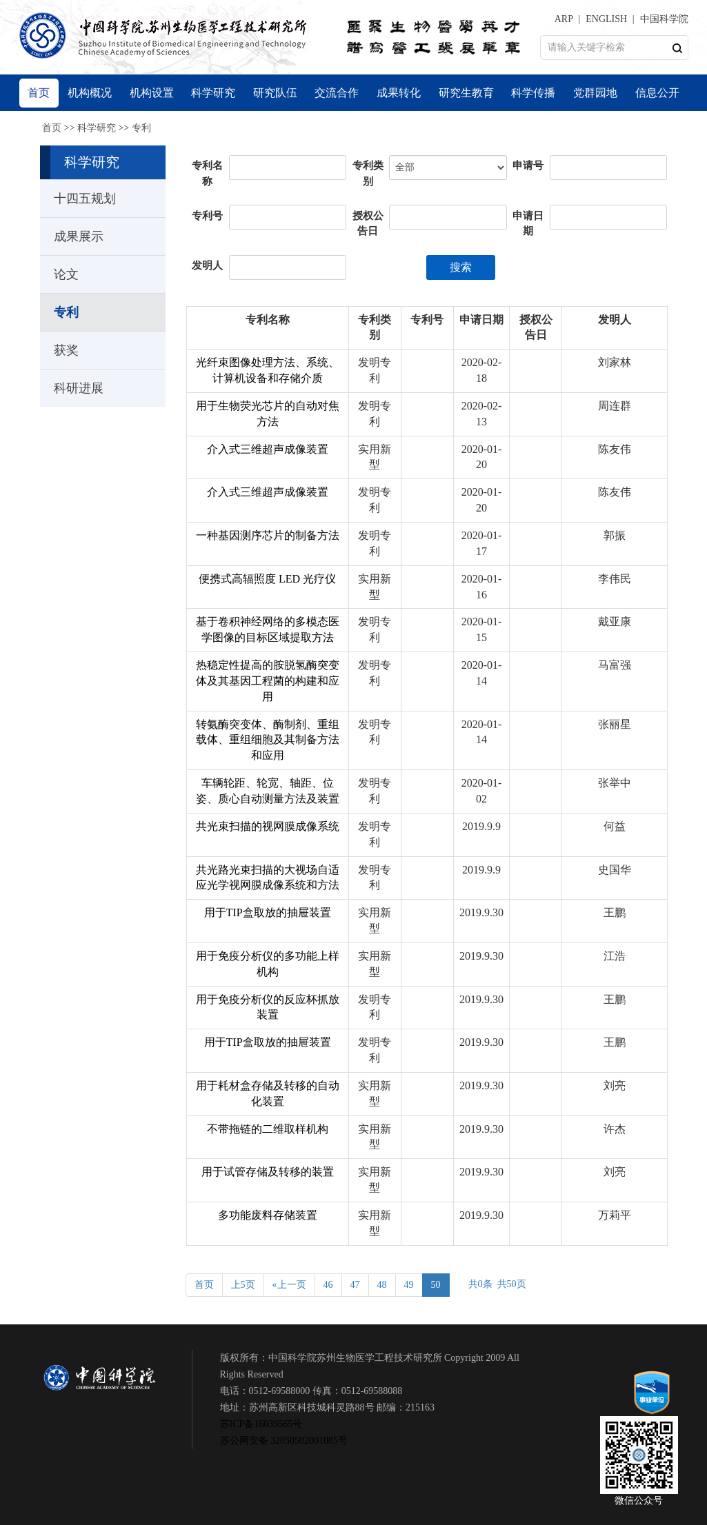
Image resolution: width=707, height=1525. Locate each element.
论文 (66, 274)
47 (355, 1285)
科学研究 (96, 128)
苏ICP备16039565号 (261, 1424)
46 (328, 1285)
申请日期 (528, 223)
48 (382, 1285)
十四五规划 (85, 198)
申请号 (528, 165)
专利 (141, 128)
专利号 (207, 215)
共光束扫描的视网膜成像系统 (267, 826)
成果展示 (78, 236)
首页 (51, 128)
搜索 (461, 267)
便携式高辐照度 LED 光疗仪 (267, 579)
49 (409, 1285)
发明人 (207, 265)
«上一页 (289, 1285)
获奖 (66, 350)
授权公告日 (368, 223)
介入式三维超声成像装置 (267, 449)
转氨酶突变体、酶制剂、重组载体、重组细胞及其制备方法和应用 (267, 740)
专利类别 (368, 173)
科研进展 (78, 388)
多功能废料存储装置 (267, 1215)
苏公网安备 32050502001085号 (284, 1440)
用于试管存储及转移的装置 (267, 1172)
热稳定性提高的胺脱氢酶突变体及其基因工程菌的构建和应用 (267, 681)
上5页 (243, 1285)
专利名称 (207, 173)
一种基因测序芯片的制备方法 (267, 535)
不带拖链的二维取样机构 (267, 1129)
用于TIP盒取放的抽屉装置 (267, 912)
